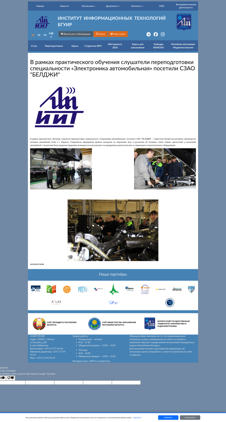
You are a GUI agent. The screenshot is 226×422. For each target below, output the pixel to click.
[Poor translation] (10, 378)
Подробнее (137, 418)
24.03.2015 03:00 (37, 264)
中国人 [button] (51, 35)
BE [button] (39, 35)
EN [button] (45, 35)
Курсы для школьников (137, 46)
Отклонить (190, 418)
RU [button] (33, 35)
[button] (100, 34)
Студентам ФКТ (93, 45)
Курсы (75, 45)
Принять (168, 418)
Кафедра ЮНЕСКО (158, 46)
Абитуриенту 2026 (115, 46)
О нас (34, 45)
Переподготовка (54, 45)
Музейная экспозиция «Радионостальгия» (183, 46)
